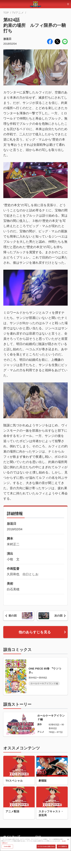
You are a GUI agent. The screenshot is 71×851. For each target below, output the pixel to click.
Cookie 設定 (7, 847)
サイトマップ (11, 836)
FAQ (38, 836)
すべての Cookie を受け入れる (46, 847)
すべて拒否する (62, 847)
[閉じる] (68, 840)
